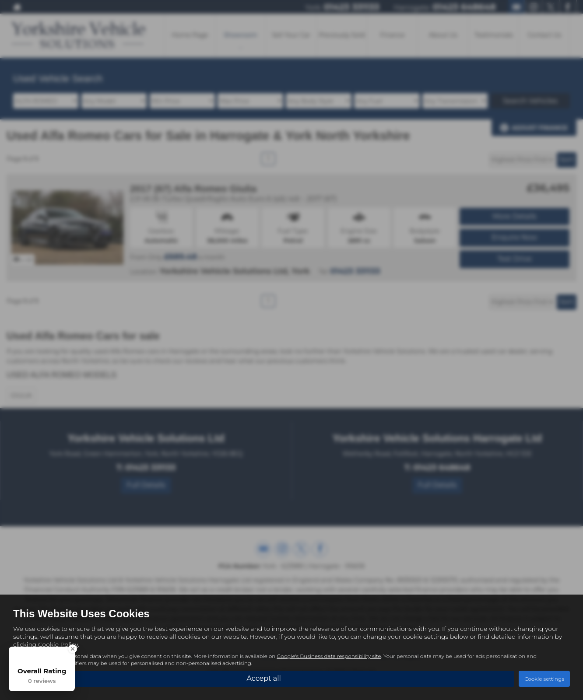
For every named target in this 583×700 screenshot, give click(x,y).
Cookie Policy (58, 644)
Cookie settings (544, 679)
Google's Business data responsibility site (329, 656)
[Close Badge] (72, 648)
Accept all (263, 678)
